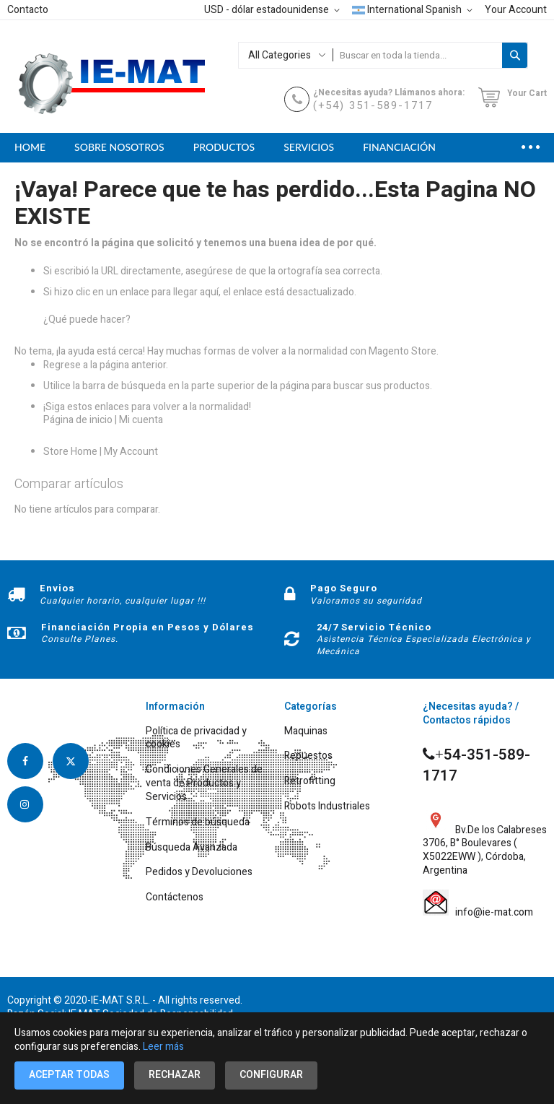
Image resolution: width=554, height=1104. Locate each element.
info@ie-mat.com (492, 913)
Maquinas (305, 732)
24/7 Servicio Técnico (374, 627)
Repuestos (308, 756)
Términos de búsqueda (198, 823)
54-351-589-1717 (476, 765)
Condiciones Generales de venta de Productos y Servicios (204, 783)
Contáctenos (174, 898)
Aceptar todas (69, 1074)
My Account (131, 451)
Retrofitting (309, 781)
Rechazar (175, 1074)
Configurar (271, 1074)
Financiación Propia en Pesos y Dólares (147, 627)
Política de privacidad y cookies (196, 738)
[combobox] (417, 55)
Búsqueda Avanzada (191, 848)
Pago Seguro (343, 588)
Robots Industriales (327, 807)
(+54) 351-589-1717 (373, 105)
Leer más (163, 1046)
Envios (57, 588)
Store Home (70, 451)
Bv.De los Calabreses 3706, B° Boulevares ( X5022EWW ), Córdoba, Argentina (485, 843)
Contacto (27, 9)
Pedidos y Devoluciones (199, 872)
